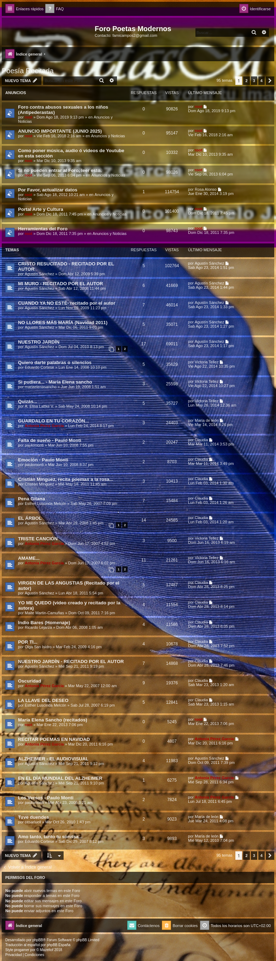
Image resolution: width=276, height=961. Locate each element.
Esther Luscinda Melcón (45, 503)
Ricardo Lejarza (38, 627)
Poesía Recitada (28, 71)
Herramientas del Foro (42, 228)
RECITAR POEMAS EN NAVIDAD (54, 739)
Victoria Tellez (206, 362)
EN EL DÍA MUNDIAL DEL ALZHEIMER (60, 778)
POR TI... (27, 642)
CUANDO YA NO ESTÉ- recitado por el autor (66, 303)
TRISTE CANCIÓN (38, 538)
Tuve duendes (33, 817)
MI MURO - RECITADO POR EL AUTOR (60, 283)
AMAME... (29, 558)
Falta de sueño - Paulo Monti (49, 440)
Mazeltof (46, 950)
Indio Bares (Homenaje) (44, 622)
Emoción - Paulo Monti (43, 459)
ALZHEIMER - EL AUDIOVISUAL (53, 758)
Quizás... (27, 401)
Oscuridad (29, 681)
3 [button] (254, 81)
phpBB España (58, 945)
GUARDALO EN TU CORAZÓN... (53, 421)
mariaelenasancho (41, 387)
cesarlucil (33, 822)
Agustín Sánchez (39, 274)
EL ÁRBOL (30, 518)
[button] (270, 80)
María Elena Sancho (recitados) (52, 720)
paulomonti (34, 445)
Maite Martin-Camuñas (44, 613)
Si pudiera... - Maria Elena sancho (55, 382)
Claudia (201, 440)
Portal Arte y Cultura (40, 209)
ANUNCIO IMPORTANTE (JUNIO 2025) (60, 131)
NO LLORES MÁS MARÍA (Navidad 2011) (62, 322)
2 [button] (246, 81)
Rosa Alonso (206, 189)
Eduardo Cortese (39, 367)
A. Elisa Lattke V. (39, 406)
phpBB (38, 940)
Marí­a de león (206, 420)
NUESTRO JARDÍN (38, 342)
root (28, 117)
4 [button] (261, 81)
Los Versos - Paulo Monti (46, 797)
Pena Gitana (31, 498)
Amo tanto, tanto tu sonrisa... (50, 836)
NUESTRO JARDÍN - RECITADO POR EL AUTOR (71, 661)
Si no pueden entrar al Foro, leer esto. (60, 170)
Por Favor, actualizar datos (47, 189)
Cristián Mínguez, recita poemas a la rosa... (65, 479)
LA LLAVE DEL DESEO (43, 700)
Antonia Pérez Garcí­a (44, 426)
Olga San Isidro (38, 647)
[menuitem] (54, 9)
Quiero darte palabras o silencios (55, 362)
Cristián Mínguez (39, 484)
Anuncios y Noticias (108, 136)
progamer (21, 950)
